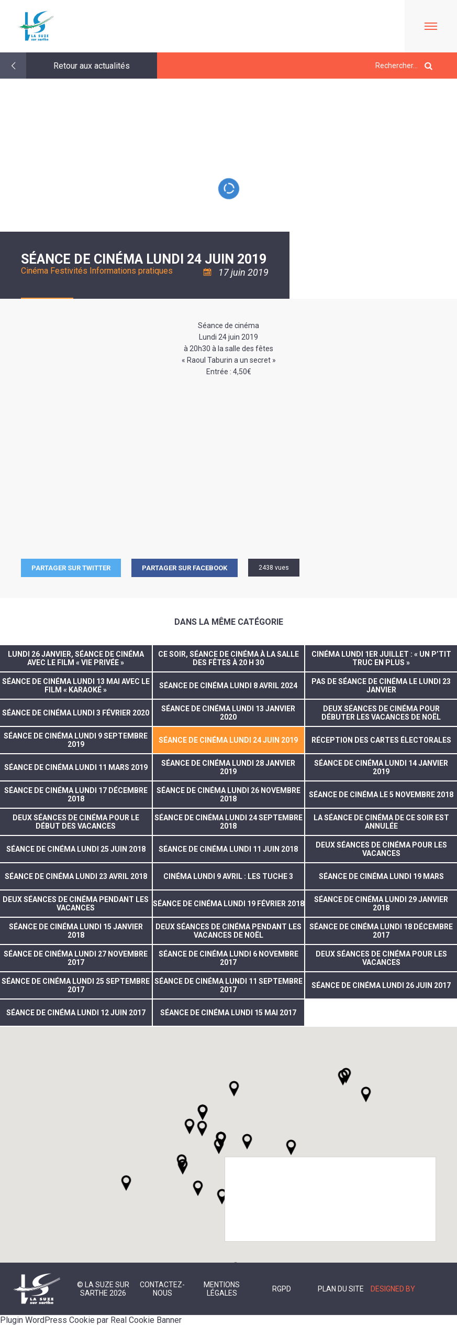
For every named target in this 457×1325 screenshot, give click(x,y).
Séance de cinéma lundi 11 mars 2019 (76, 767)
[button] (247, 1141)
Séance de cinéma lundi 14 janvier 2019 (381, 767)
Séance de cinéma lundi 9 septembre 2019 (76, 740)
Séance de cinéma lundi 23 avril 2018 (76, 876)
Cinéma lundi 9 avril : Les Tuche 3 (228, 876)
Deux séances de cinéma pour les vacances (381, 849)
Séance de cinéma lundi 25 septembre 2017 (76, 985)
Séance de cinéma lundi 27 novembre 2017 (76, 958)
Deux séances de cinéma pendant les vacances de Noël (228, 930)
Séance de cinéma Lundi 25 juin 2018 (76, 849)
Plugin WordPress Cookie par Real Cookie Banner (91, 1320)
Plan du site (341, 1289)
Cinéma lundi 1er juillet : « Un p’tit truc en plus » (381, 658)
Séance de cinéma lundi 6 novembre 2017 (228, 958)
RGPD (281, 1289)
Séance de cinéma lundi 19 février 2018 (228, 903)
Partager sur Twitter (70, 568)
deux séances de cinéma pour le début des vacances (76, 821)
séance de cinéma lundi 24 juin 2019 (228, 740)
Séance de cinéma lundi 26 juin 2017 (381, 985)
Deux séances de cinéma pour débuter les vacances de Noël (381, 712)
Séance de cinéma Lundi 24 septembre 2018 (228, 821)
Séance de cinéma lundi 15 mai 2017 (228, 1012)
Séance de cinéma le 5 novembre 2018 (381, 794)
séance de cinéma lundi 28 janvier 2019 (228, 767)
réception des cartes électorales (381, 740)
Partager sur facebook (184, 568)
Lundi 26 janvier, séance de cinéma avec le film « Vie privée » (76, 658)
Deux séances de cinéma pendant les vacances (76, 903)
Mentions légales (222, 1288)
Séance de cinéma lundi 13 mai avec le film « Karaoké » (76, 685)
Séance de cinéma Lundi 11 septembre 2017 (228, 985)
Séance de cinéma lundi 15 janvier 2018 (76, 930)
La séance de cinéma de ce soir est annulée (381, 821)
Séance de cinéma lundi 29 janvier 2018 (381, 903)
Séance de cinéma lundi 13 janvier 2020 (228, 712)
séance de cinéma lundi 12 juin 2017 (76, 1012)
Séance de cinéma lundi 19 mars (381, 876)
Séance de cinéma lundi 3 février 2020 (75, 713)
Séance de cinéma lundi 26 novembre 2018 (228, 794)
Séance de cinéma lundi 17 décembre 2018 (76, 794)
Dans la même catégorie (228, 622)
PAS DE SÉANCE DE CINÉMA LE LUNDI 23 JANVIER (381, 685)
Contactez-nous (162, 1288)
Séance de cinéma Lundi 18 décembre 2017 (381, 930)
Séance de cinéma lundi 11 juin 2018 (228, 849)
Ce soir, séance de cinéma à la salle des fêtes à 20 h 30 (228, 658)
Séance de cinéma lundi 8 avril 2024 (228, 685)
